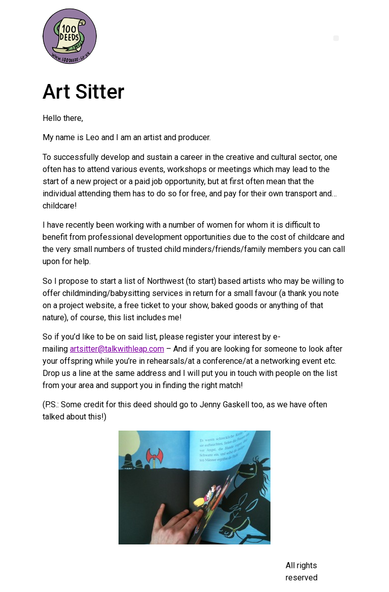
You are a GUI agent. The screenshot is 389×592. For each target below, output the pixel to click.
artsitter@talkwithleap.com (117, 349)
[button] (336, 38)
